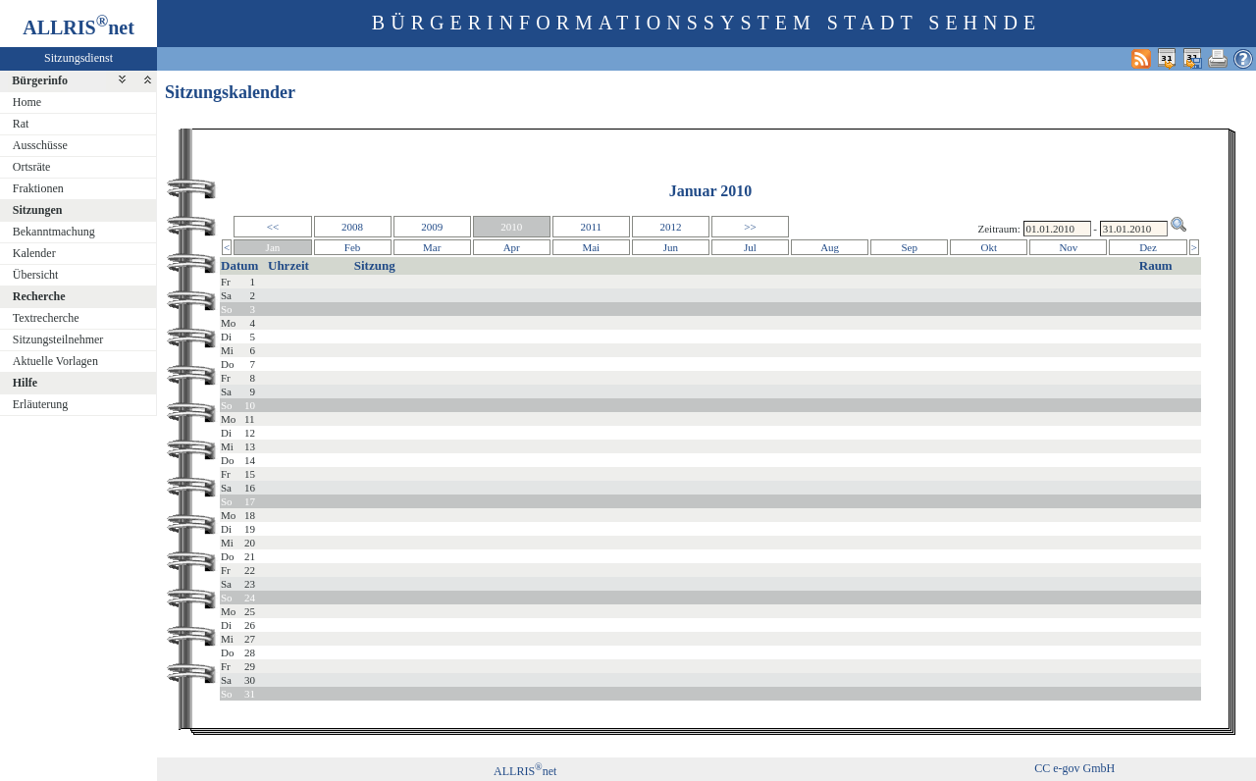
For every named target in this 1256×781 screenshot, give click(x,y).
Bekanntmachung (54, 231)
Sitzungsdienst (78, 58)
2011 (591, 227)
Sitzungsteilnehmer (58, 339)
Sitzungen (38, 210)
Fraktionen (38, 188)
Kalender (34, 253)
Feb (352, 247)
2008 (352, 227)
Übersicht (36, 275)
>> (750, 227)
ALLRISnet (525, 771)
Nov (1068, 247)
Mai (591, 247)
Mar (432, 247)
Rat (21, 123)
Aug (829, 247)
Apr (511, 247)
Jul (750, 247)
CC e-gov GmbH (1074, 768)
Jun (670, 247)
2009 (432, 227)
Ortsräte (32, 167)
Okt (989, 247)
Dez (1148, 247)
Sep (909, 247)
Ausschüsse (40, 145)
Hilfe (25, 383)
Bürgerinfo (40, 80)
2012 (670, 227)
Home (27, 102)
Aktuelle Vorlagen (55, 361)
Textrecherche (46, 318)
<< (273, 227)
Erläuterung (41, 404)
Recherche (39, 296)
